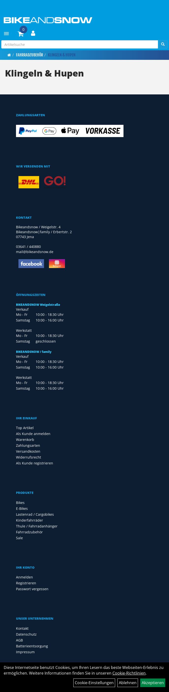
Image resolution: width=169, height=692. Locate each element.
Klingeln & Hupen (62, 54)
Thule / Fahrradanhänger (37, 526)
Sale (19, 538)
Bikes (20, 502)
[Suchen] (163, 44)
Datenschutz (26, 634)
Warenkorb (25, 439)
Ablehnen (128, 682)
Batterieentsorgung (32, 646)
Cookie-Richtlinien (129, 673)
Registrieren (26, 583)
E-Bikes (22, 508)
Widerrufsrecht (28, 457)
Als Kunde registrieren (34, 463)
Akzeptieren (153, 682)
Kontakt (22, 628)
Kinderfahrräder (29, 520)
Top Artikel (25, 427)
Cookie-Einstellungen (94, 682)
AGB (19, 640)
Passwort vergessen (32, 589)
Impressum (25, 652)
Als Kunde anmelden (33, 433)
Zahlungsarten (28, 445)
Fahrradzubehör (29, 54)
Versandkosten (28, 451)
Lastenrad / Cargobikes (35, 514)
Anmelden (24, 577)
